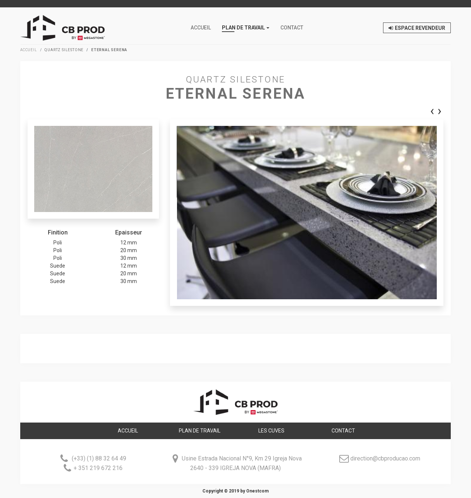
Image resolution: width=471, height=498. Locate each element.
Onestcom (257, 491)
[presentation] (432, 112)
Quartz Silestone (64, 50)
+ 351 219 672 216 (98, 468)
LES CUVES (271, 431)
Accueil (201, 28)
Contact (291, 28)
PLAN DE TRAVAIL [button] (243, 28)
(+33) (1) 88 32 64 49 (98, 458)
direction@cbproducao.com (385, 458)
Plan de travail (199, 431)
